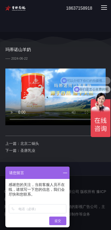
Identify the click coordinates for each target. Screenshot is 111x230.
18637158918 (76, 8)
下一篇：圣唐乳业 (20, 150)
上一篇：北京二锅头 (22, 143)
